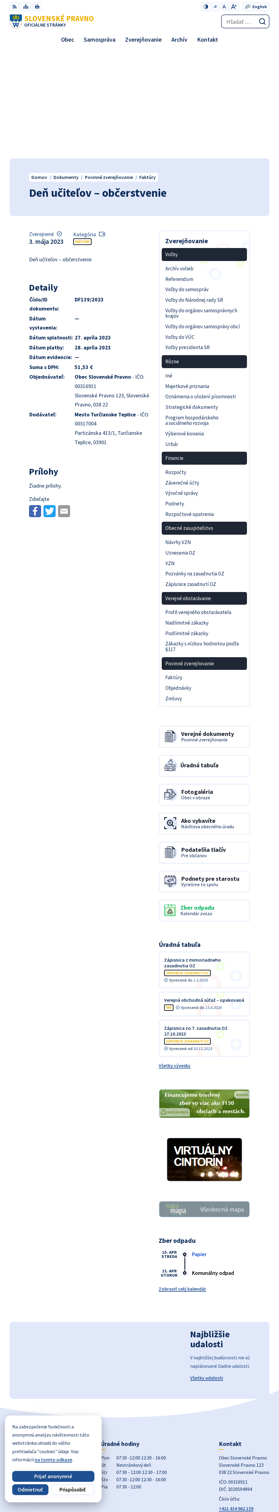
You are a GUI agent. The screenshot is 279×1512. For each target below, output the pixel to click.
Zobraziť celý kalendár (182, 1183)
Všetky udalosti (206, 1272)
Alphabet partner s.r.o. (245, 1479)
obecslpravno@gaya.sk (244, 1410)
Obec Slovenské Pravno (244, 1487)
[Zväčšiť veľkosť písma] (234, 6)
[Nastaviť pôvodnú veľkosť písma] (224, 6)
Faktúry (82, 136)
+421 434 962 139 (236, 1403)
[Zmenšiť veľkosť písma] (215, 6)
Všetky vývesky (174, 960)
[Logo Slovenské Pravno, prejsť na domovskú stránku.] (52, 21)
